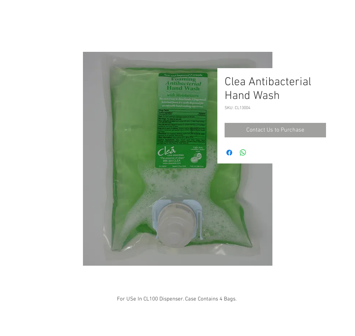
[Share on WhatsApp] (243, 152)
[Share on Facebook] (229, 152)
